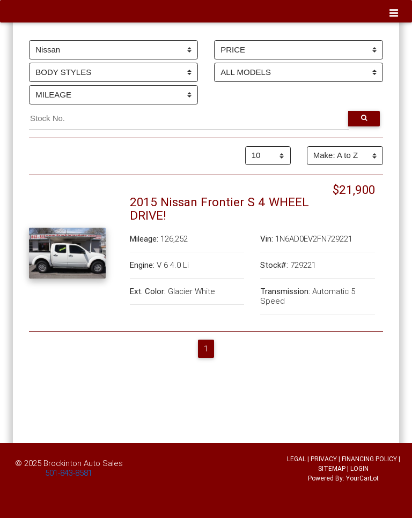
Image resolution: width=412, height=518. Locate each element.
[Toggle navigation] (394, 13)
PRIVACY (324, 459)
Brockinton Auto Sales (83, 463)
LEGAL (296, 459)
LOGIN (359, 468)
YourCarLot (362, 478)
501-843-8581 (68, 473)
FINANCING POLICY (369, 459)
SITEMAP (331, 468)
